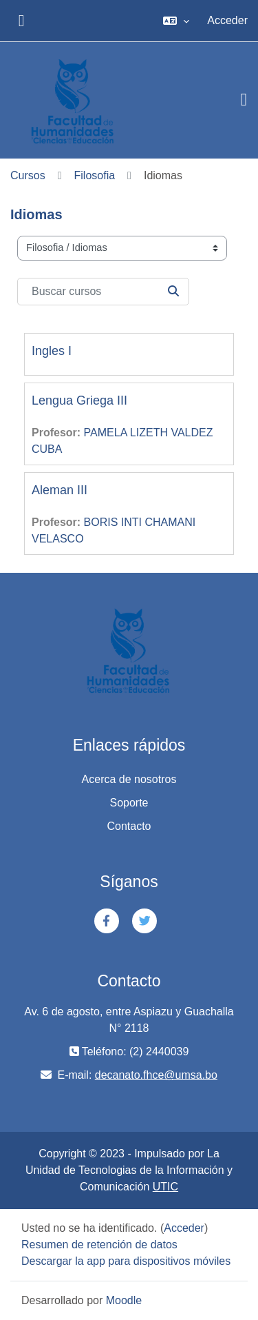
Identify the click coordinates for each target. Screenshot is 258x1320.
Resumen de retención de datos (99, 1244)
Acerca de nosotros (129, 779)
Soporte (128, 803)
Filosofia (95, 175)
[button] (176, 20)
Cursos (27, 175)
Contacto (129, 826)
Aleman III (59, 490)
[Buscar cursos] (103, 291)
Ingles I (52, 351)
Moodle (124, 1300)
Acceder (227, 20)
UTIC (165, 1186)
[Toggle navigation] (244, 100)
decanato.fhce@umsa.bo (156, 1075)
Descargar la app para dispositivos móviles (125, 1261)
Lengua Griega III (79, 400)
